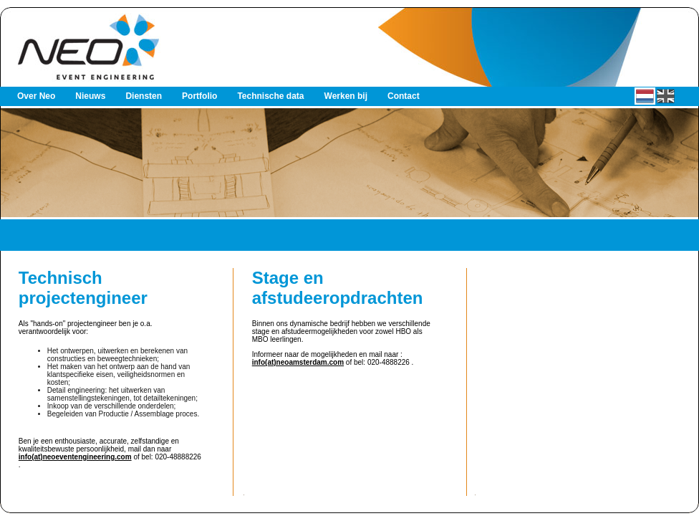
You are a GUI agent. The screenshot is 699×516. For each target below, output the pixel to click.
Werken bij (345, 96)
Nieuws (90, 96)
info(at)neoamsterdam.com (298, 362)
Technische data (270, 96)
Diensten (143, 96)
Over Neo (36, 96)
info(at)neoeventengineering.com (75, 457)
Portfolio (199, 96)
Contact (403, 96)
